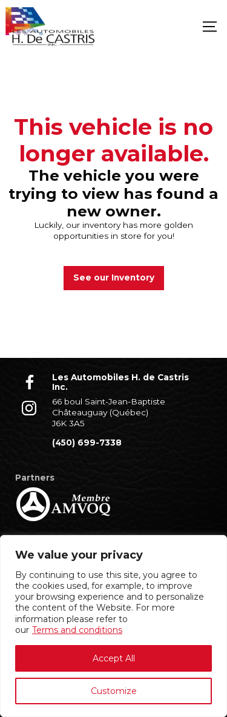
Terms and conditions (77, 630)
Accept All (114, 658)
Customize (114, 691)
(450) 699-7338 (87, 442)
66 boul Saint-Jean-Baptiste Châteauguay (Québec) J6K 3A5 (108, 412)
